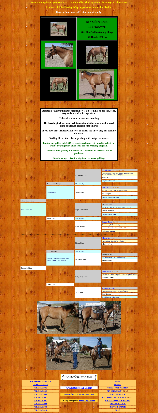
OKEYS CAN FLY (117, 394)
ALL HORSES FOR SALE (40, 381)
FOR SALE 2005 (40, 397)
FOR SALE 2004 (40, 394)
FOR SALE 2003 (40, 391)
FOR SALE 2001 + (40, 385)
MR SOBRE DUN (114, 391)
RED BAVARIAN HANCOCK (114, 397)
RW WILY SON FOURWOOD (117, 400)
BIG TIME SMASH (118, 407)
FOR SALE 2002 (40, 388)
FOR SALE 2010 (40, 410)
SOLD (117, 410)
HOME (117, 381)
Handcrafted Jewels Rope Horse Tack (79, 394)
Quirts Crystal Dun (87, 400)
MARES (117, 385)
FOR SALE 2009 (40, 407)
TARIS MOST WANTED (117, 388)
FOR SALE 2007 (40, 400)
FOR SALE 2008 (40, 404)
